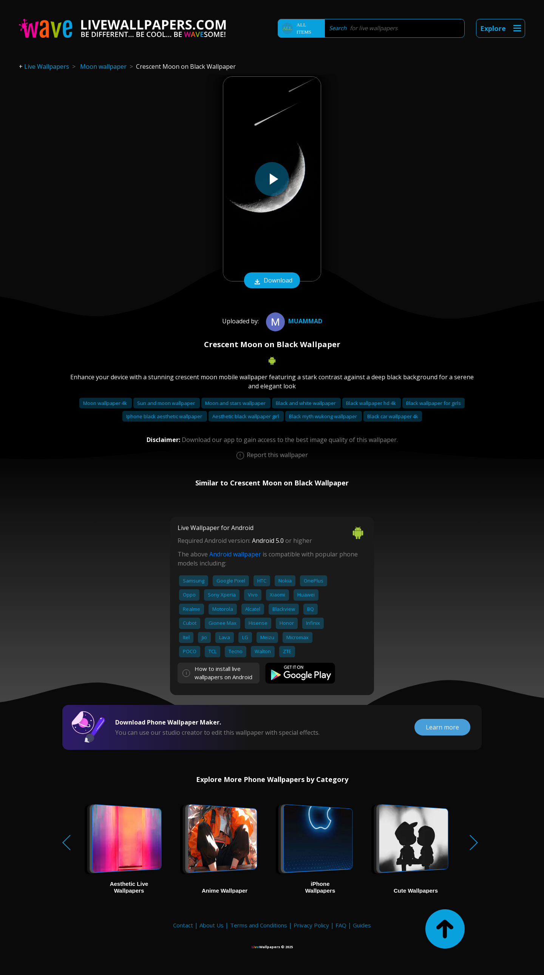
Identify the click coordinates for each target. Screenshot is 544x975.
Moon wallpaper (103, 66)
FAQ (340, 925)
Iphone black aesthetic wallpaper (164, 416)
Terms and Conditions (258, 925)
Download (272, 281)
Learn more (442, 727)
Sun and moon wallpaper (166, 403)
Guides (362, 925)
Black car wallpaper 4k (392, 416)
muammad (293, 321)
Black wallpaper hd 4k (371, 403)
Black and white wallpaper (306, 403)
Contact (183, 925)
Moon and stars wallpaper (236, 403)
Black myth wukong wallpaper (323, 416)
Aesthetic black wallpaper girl (246, 416)
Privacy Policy (311, 925)
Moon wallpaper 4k (105, 403)
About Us (211, 925)
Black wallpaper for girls (433, 403)
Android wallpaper (235, 554)
